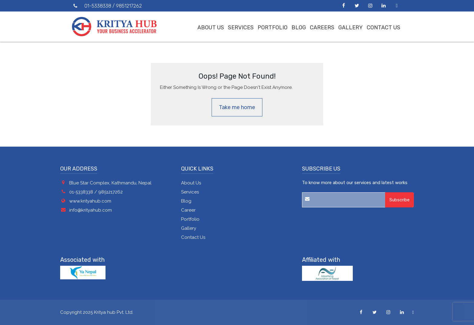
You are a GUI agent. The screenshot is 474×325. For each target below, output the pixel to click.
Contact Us (383, 27)
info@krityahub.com (90, 210)
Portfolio (272, 27)
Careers (322, 27)
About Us (191, 183)
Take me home (237, 107)
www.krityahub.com (90, 201)
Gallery (350, 27)
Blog (298, 27)
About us (210, 27)
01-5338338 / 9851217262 (96, 192)
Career (188, 210)
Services (241, 27)
